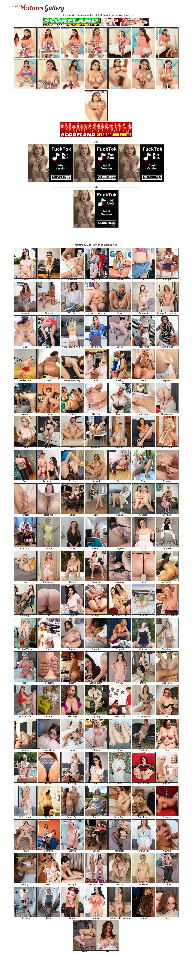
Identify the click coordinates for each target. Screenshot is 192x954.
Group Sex (72, 816)
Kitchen (49, 413)
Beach (49, 648)
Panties (49, 782)
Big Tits (96, 413)
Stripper (167, 816)
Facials (119, 514)
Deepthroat (96, 346)
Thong (143, 581)
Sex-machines (96, 883)
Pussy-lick (25, 749)
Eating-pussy (96, 682)
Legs (72, 749)
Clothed (72, 547)
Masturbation (167, 346)
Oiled (25, 278)
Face (25, 581)
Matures (37, 8)
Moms (143, 682)
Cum (167, 917)
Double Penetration (167, 312)
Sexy (119, 312)
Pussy (119, 883)
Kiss (119, 749)
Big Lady (96, 715)
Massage (143, 413)
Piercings (72, 715)
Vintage (167, 278)
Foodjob (72, 883)
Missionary (167, 581)
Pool (167, 749)
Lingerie (119, 547)
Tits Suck (25, 917)
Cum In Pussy (143, 782)
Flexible (119, 278)
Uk (107, 950)
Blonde (72, 850)
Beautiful (96, 581)
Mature (49, 446)
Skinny (119, 682)
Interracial (25, 547)
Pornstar (96, 917)
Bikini (143, 480)
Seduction (119, 715)
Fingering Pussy (72, 379)
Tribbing (72, 413)
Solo (25, 480)
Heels (143, 446)
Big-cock (96, 278)
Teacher (72, 312)
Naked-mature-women (167, 614)
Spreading (96, 446)
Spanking (49, 850)
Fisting (25, 883)
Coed (49, 917)
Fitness (96, 749)
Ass (49, 614)
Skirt (96, 514)
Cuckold (96, 648)
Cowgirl (167, 850)
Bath (120, 782)
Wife (84, 950)
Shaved (96, 480)
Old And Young (25, 648)
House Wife (25, 715)
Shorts (72, 581)
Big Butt (49, 816)
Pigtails (25, 850)
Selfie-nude (25, 379)
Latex (49, 346)
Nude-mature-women (72, 346)
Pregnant (143, 312)
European (143, 917)
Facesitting (49, 581)
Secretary (167, 446)
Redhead (49, 514)
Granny (119, 413)
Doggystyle (49, 480)
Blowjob (167, 480)
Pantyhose (167, 648)
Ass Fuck (167, 682)
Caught (96, 547)
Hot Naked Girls (119, 614)
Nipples (167, 379)
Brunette (167, 547)
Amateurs (143, 749)
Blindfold (119, 850)
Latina (72, 648)
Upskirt (96, 850)
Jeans (143, 379)
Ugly (49, 278)
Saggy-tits (72, 614)
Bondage (72, 782)
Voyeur (166, 782)
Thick (167, 715)
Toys (25, 782)
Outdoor (143, 648)
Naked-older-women (119, 917)
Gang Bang (119, 816)
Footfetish (49, 682)
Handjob (25, 514)
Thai (143, 278)
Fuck (96, 379)
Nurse (72, 917)
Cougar (96, 614)
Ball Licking (25, 816)
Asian (25, 413)
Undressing (167, 413)
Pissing (119, 379)
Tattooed (49, 715)
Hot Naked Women (96, 312)
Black (49, 379)
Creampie (119, 581)
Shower (49, 547)
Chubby (167, 883)
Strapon (49, 312)
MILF (25, 346)
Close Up (143, 614)
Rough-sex (143, 816)
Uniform (72, 446)
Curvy (119, 480)
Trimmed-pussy (143, 715)
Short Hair (119, 446)
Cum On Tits (143, 850)
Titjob (25, 446)
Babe (25, 682)
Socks (119, 346)
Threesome (143, 346)
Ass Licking (49, 749)
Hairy (143, 547)
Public (96, 816)
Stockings (25, 614)
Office (72, 514)
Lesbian (167, 514)
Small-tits (143, 883)
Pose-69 (119, 648)
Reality (72, 480)
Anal (96, 782)
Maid (49, 883)
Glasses (143, 514)
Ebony (72, 682)
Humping (25, 312)
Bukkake (72, 278)
